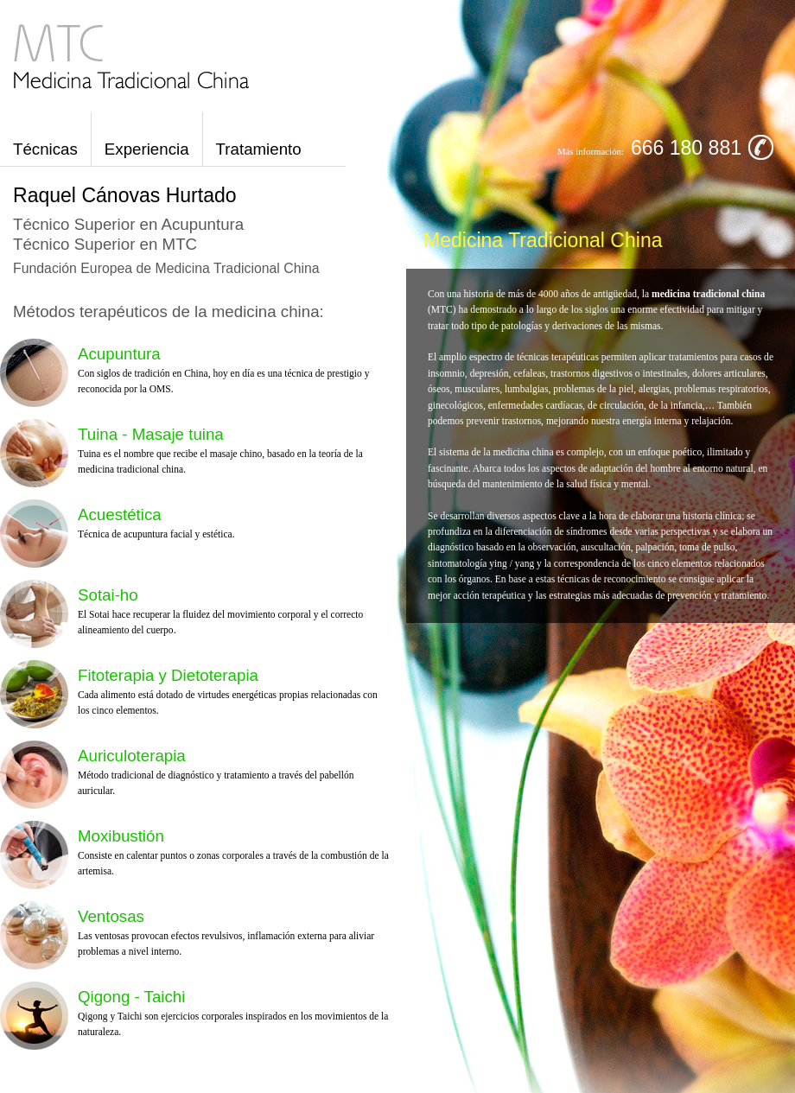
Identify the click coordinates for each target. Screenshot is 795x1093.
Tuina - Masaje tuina (151, 434)
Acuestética (120, 514)
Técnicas (45, 149)
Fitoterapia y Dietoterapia (168, 675)
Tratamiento (259, 149)
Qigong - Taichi (131, 997)
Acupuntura (119, 354)
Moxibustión (121, 836)
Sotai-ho (108, 595)
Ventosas (111, 916)
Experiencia (147, 149)
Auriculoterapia (132, 756)
